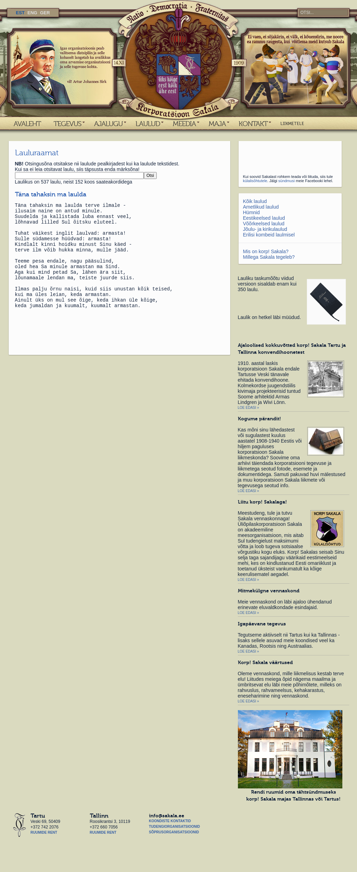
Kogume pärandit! (259, 418)
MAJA (217, 123)
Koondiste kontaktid (170, 821)
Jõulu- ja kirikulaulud (265, 229)
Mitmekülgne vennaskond (269, 590)
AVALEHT (27, 123)
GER (45, 12)
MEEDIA (184, 123)
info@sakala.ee (166, 815)
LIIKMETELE (292, 123)
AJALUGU (108, 123)
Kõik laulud (255, 201)
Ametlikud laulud (261, 207)
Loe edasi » (248, 408)
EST (20, 12)
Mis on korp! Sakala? (266, 251)
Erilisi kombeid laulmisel (269, 235)
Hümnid (251, 212)
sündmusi (286, 181)
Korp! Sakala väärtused (265, 662)
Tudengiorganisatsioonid (174, 826)
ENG (32, 12)
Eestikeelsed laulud (264, 218)
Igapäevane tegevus (262, 623)
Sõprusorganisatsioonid (174, 832)
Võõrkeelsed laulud (264, 223)
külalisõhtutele (255, 181)
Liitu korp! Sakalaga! (262, 502)
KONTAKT (253, 123)
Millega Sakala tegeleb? (269, 257)
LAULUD (147, 123)
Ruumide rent (44, 832)
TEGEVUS (67, 123)
